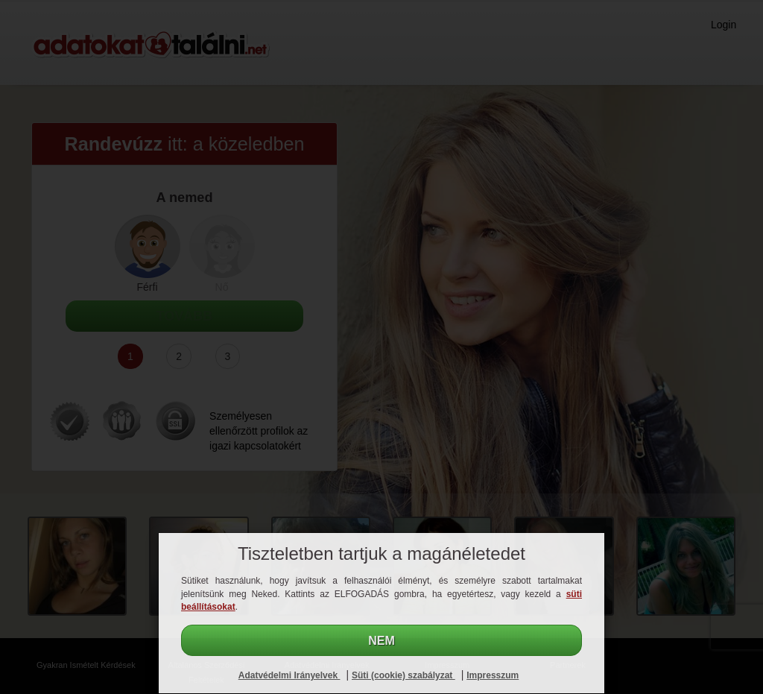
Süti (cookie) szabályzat (403, 675)
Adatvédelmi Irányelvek (289, 675)
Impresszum (492, 675)
